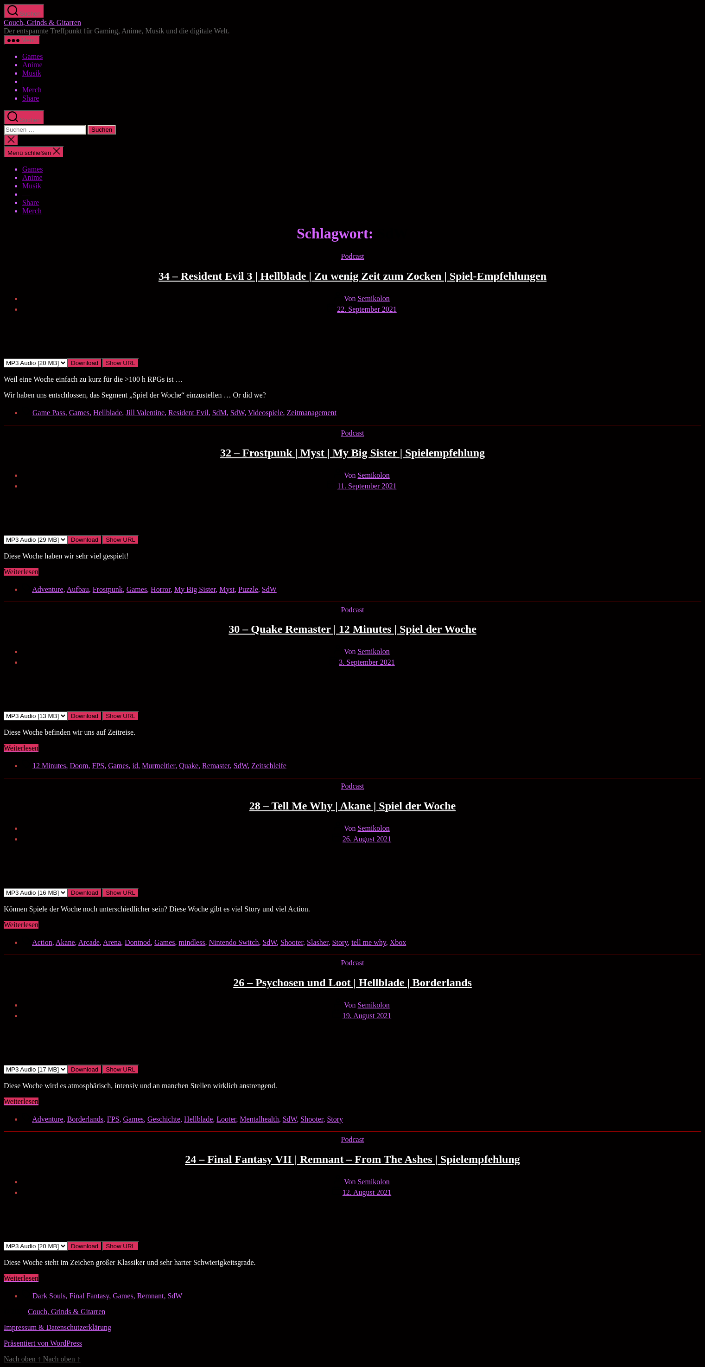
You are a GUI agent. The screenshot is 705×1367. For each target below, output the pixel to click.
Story (340, 942)
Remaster (216, 766)
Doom (79, 766)
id (135, 766)
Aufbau (78, 589)
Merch (32, 90)
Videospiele (265, 413)
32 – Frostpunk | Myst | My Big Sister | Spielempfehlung (352, 453)
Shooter (291, 942)
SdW (237, 413)
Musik (31, 73)
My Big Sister (195, 589)
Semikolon (373, 298)
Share (30, 98)
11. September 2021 (367, 486)
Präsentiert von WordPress (43, 1343)
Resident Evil (188, 413)
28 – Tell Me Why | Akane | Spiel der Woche (352, 806)
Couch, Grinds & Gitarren (42, 22)
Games (32, 56)
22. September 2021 (366, 309)
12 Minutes (49, 766)
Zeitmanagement (312, 413)
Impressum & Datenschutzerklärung (57, 1327)
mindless (192, 942)
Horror (161, 589)
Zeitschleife (268, 766)
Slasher (317, 942)
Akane (65, 942)
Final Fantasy (89, 1296)
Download (84, 362)
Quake (188, 766)
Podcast (352, 256)
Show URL (120, 362)
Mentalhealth (259, 1119)
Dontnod (138, 942)
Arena (112, 942)
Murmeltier (158, 766)
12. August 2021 (367, 1192)
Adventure (48, 589)
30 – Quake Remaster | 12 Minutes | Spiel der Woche (352, 629)
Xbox (398, 942)
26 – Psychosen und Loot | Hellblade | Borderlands (352, 982)
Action (42, 942)
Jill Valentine (145, 413)
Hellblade (107, 413)
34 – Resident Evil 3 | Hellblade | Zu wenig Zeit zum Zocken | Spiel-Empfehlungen (352, 276)
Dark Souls (49, 1296)
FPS (98, 766)
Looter (226, 1119)
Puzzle (248, 589)
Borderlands (85, 1119)
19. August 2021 (367, 1016)
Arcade (89, 942)
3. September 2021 (366, 662)
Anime (32, 65)
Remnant (150, 1296)
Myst (227, 589)
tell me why (368, 942)
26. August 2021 (367, 839)
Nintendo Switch (234, 942)
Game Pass (48, 413)
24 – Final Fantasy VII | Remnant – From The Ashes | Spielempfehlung (352, 1159)
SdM (219, 413)
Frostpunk (108, 589)
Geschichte (163, 1119)
